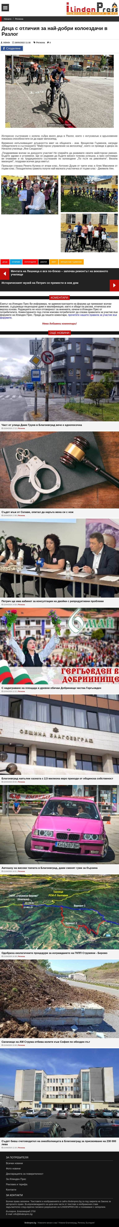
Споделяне (11, 48)
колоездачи (30, 262)
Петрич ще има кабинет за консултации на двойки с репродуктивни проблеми (53, 601)
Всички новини (14, 1163)
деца (4, 262)
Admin (5, 42)
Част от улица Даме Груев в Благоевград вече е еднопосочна (42, 425)
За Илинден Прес (16, 1179)
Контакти (11, 1189)
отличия (16, 262)
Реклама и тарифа (16, 1184)
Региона (19, 19)
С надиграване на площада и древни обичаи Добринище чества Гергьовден (51, 688)
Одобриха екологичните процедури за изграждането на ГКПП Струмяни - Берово (54, 953)
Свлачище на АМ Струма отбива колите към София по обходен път (46, 1041)
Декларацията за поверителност (24, 1174)
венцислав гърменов (71, 262)
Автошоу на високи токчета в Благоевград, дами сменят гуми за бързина (49, 867)
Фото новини (13, 1168)
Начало (7, 19)
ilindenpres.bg (30, 1223)
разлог (43, 262)
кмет (54, 262)
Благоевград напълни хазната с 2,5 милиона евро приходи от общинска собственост (57, 778)
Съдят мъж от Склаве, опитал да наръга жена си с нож (37, 512)
